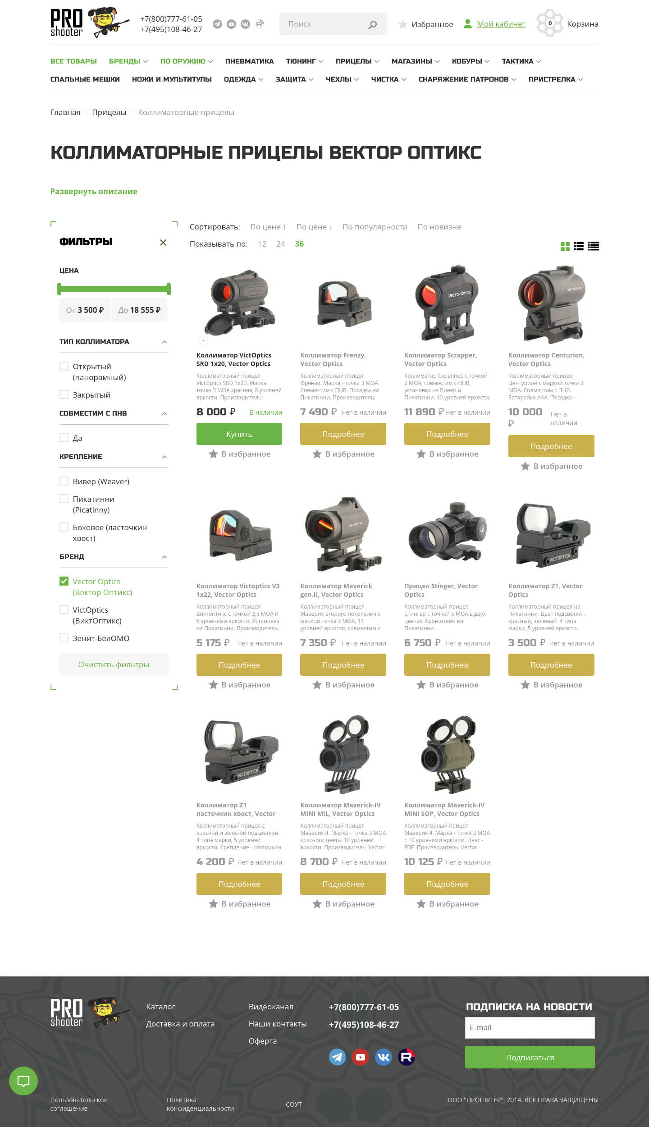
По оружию (183, 61)
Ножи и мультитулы (172, 79)
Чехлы (339, 79)
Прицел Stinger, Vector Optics (441, 590)
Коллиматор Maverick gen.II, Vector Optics (336, 590)
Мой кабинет (501, 23)
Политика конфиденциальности (200, 1104)
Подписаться (530, 1057)
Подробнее (343, 434)
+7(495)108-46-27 (171, 29)
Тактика (518, 61)
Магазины (412, 61)
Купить (239, 434)
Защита (291, 79)
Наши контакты (278, 1023)
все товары (73, 61)
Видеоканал (271, 1006)
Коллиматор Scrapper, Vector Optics (440, 359)
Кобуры (467, 61)
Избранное (432, 24)
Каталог (160, 1006)
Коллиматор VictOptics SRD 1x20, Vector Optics (234, 359)
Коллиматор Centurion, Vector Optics (546, 359)
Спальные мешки (85, 79)
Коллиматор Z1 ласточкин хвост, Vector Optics (236, 809)
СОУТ (294, 1104)
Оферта (263, 1040)
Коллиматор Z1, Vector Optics (545, 590)
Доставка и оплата (180, 1023)
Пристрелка (552, 79)
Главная (65, 112)
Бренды (125, 61)
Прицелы (354, 61)
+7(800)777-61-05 (171, 19)
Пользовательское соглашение (79, 1104)
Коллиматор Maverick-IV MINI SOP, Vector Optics (444, 809)
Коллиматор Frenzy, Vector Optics (333, 359)
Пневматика (249, 61)
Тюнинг (301, 61)
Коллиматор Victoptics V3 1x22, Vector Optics (238, 590)
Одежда (240, 79)
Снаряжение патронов (464, 79)
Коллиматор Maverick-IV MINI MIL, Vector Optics (340, 809)
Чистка (385, 79)
